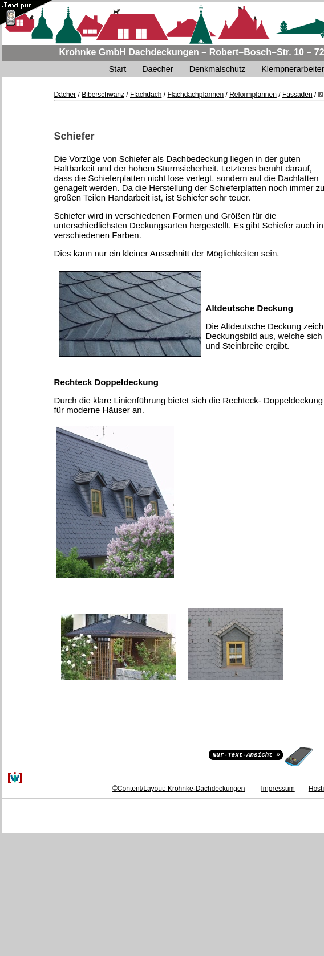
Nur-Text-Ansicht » (246, 754)
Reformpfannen (253, 95)
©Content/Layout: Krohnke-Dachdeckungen (178, 788)
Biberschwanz (103, 95)
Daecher (157, 68)
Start (117, 68)
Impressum (277, 788)
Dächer (65, 95)
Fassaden (297, 95)
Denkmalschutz (217, 68)
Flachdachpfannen (195, 95)
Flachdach (145, 95)
